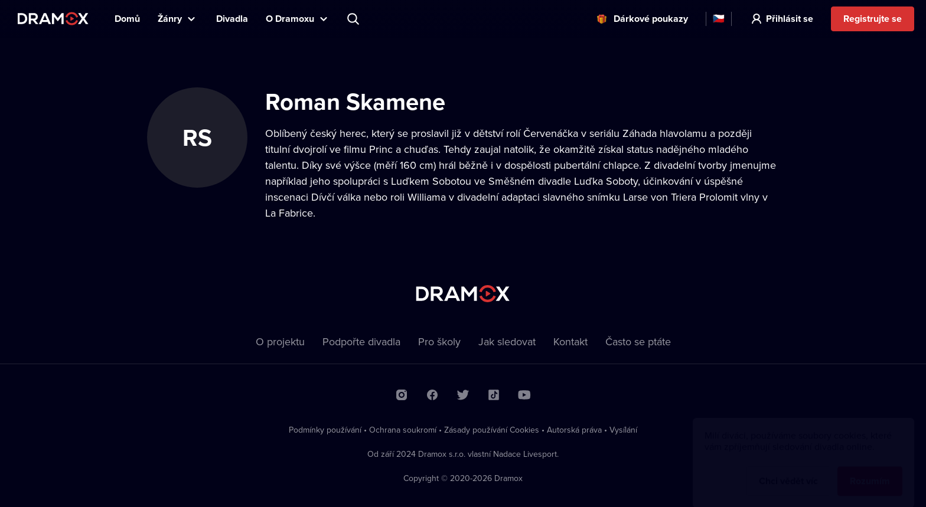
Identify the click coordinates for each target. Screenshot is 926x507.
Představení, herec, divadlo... (354, 18)
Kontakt (570, 341)
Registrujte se (872, 18)
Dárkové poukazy (651, 18)
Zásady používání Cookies (491, 430)
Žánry (170, 18)
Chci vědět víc (788, 469)
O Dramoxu (290, 18)
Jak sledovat (507, 341)
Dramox (53, 18)
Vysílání (623, 430)
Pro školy (439, 341)
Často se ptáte (638, 341)
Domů (127, 18)
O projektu (280, 341)
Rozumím (870, 469)
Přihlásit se (789, 18)
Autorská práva (574, 430)
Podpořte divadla (361, 341)
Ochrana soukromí (402, 430)
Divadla (232, 18)
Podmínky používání (325, 430)
